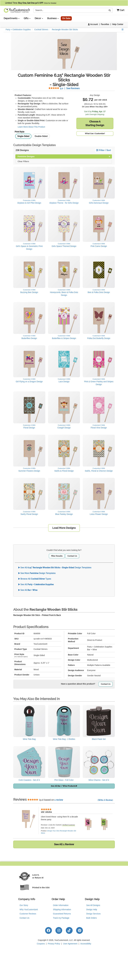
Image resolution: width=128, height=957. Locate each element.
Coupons (41, 944)
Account (93, 24)
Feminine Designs (63, 156)
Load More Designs (64, 527)
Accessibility (85, 944)
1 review (58, 800)
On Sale (66, 18)
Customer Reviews (28, 914)
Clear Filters (23, 161)
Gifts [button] (27, 18)
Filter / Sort (103, 150)
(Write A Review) (105, 800)
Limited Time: (30, 3)
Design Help (91, 909)
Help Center (117, 24)
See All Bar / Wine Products (64, 786)
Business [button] (53, 18)
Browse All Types (34, 579)
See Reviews (64, 88)
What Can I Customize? (95, 133)
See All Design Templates (54, 567)
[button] (119, 10)
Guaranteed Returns (62, 914)
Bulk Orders (91, 918)
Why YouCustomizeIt (29, 909)
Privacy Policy (54, 944)
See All (36, 584)
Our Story (24, 905)
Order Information (61, 905)
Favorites (105, 24)
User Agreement (70, 944)
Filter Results (56, 556)
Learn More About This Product (31, 127)
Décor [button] (39, 18)
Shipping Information (62, 909)
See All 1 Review (64, 844)
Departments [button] (11, 18)
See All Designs (93, 905)
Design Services (93, 914)
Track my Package (61, 918)
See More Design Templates (37, 573)
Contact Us (72, 556)
